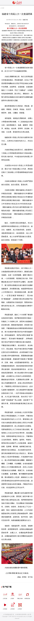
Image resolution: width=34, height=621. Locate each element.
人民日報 (5, 595)
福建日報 (25, 19)
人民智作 (20, 606)
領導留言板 (27, 595)
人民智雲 (12, 606)
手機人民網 (20, 595)
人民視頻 (5, 606)
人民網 (2, 8)
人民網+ (12, 595)
